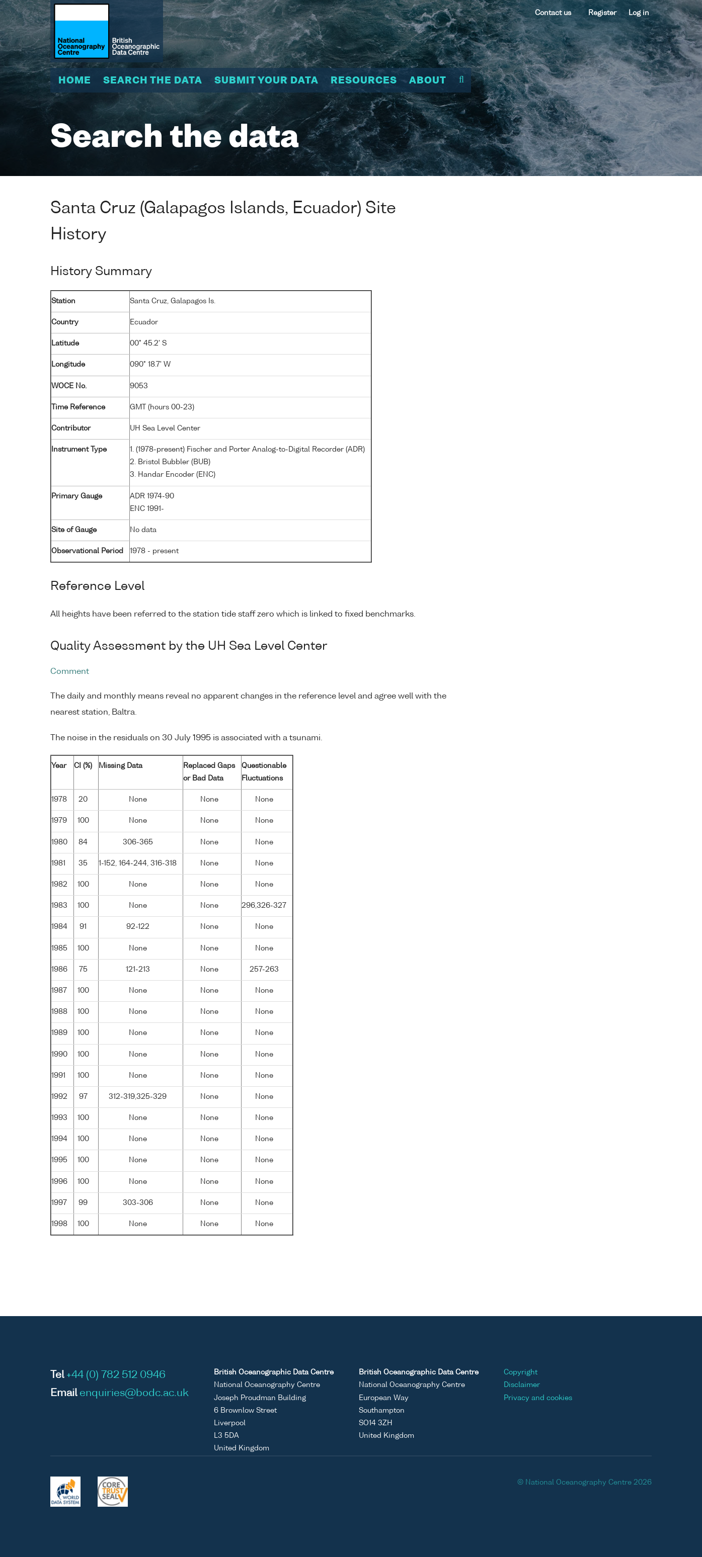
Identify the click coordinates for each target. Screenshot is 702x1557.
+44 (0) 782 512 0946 (116, 1375)
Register (602, 13)
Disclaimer (522, 1385)
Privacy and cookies (538, 1398)
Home (74, 80)
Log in (639, 13)
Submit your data (266, 80)
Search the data (152, 80)
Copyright (520, 1372)
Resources (364, 80)
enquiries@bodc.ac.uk (134, 1394)
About (427, 80)
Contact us (553, 13)
